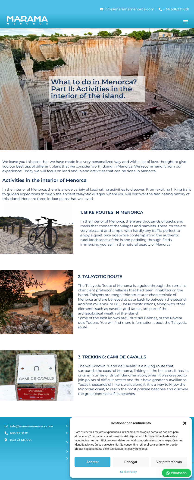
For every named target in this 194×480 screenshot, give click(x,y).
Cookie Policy (128, 472)
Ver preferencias (169, 462)
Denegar (130, 462)
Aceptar (92, 462)
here (92, 327)
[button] (184, 423)
